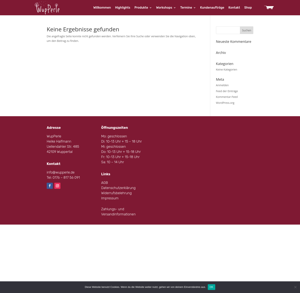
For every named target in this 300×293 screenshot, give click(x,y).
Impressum (110, 198)
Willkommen (102, 7)
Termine (186, 7)
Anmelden (222, 85)
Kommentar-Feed (227, 97)
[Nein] (295, 287)
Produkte (141, 7)
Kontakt (234, 7)
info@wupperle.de (61, 172)
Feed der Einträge (227, 91)
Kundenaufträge (212, 7)
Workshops (164, 7)
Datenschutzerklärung (118, 188)
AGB (104, 183)
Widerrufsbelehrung (116, 193)
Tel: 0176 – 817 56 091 (63, 177)
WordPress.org (225, 103)
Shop (248, 7)
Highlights (122, 7)
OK (211, 287)
